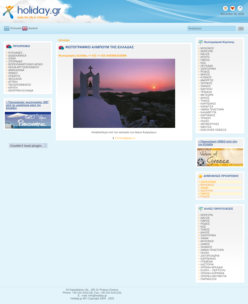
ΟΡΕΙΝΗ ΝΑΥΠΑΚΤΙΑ (214, 276)
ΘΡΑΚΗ (13, 73)
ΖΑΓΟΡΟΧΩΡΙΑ (210, 255)
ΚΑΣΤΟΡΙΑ (207, 264)
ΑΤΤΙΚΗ (12, 81)
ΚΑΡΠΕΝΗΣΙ (208, 103)
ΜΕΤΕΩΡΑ (207, 94)
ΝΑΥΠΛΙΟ (207, 89)
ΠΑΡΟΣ (205, 59)
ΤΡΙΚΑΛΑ (206, 91)
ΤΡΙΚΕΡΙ (205, 118)
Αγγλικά (29, 28)
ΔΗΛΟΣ (205, 97)
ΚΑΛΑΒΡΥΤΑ (208, 112)
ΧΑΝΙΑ (205, 187)
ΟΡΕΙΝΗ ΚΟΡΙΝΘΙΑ (212, 273)
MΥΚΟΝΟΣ (207, 48)
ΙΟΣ (94, 55)
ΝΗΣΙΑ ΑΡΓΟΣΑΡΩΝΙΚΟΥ (24, 67)
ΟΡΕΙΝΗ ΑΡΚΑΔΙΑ (212, 267)
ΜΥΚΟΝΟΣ (207, 184)
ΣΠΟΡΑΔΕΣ (16, 61)
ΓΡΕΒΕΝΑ (207, 261)
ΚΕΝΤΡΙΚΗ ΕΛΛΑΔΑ (21, 90)
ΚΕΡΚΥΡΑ (207, 51)
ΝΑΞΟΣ (205, 54)
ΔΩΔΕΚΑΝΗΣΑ (17, 55)
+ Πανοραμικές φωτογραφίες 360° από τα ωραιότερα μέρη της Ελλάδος (27, 105)
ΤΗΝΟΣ (205, 100)
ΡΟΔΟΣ (205, 71)
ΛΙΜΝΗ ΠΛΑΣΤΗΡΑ (212, 109)
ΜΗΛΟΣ (205, 74)
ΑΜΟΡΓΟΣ (207, 80)
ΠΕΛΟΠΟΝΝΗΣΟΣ (20, 84)
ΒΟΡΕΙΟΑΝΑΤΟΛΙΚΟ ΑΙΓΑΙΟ (26, 64)
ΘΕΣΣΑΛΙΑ (15, 78)
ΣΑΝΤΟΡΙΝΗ (208, 68)
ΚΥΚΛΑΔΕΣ (16, 52)
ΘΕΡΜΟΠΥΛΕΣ (210, 124)
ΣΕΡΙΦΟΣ (207, 83)
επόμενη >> (128, 138)
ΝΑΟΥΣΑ (206, 126)
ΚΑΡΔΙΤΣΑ (207, 106)
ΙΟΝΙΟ (12, 58)
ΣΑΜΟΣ (205, 244)
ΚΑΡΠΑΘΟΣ (208, 115)
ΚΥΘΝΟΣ (206, 77)
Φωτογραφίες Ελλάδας (73, 55)
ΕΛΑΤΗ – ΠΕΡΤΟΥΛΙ (213, 270)
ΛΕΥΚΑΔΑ (206, 65)
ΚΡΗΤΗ (13, 87)
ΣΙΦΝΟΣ (206, 86)
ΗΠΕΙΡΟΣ (14, 75)
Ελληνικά (12, 28)
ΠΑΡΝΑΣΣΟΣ (209, 279)
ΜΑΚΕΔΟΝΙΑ (16, 70)
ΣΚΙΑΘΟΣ (206, 247)
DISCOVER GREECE (214, 129)
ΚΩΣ (203, 62)
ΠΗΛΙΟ (205, 121)
